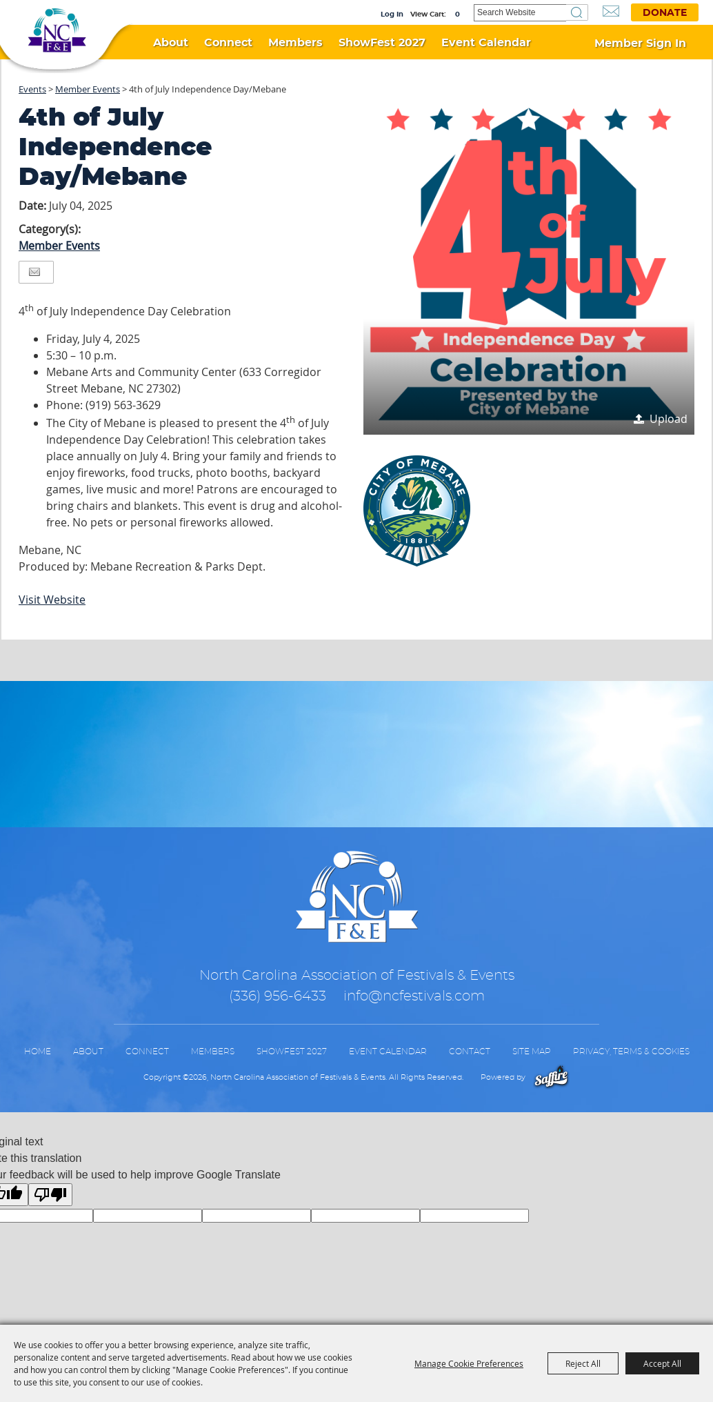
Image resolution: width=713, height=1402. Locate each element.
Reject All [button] (583, 1363)
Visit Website (52, 599)
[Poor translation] (50, 1194)
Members (295, 42)
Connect (228, 42)
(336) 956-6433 (277, 996)
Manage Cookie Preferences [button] (468, 1363)
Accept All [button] (662, 1363)
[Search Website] (520, 12)
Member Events (87, 89)
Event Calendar (486, 42)
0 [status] (457, 14)
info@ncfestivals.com (414, 996)
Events (32, 89)
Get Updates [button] (611, 11)
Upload (668, 418)
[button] (528, 269)
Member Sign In (640, 43)
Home (37, 1051)
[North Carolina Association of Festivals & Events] (57, 34)
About (170, 42)
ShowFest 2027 (382, 42)
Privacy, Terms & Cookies (631, 1051)
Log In (392, 14)
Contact (469, 1051)
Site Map (531, 1051)
